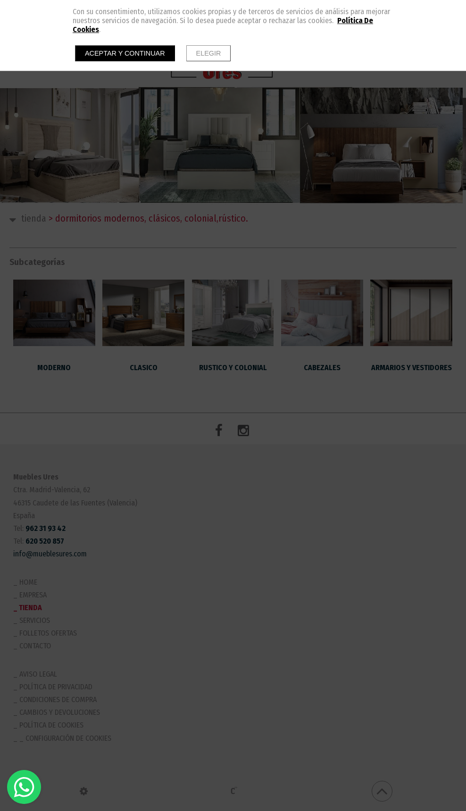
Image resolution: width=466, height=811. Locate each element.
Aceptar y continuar (125, 53)
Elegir (208, 53)
